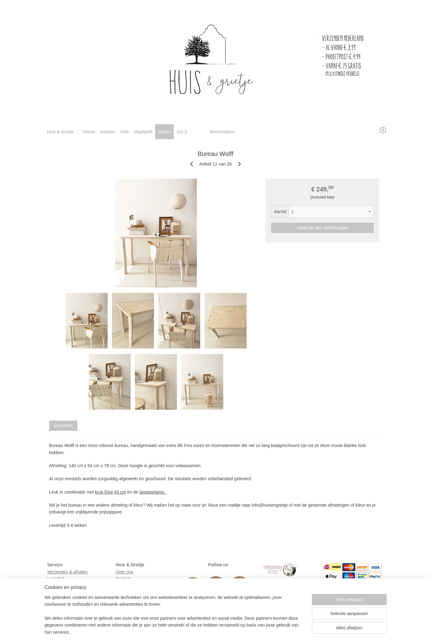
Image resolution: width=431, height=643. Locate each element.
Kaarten (107, 131)
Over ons (124, 571)
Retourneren (59, 585)
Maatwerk (143, 131)
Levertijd (55, 578)
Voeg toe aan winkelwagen (323, 227)
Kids (124, 131)
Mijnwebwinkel (276, 631)
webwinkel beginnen (228, 631)
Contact (123, 578)
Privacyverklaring (64, 599)
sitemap (196, 631)
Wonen (164, 131)
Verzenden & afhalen (67, 571)
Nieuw (89, 131)
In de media (127, 585)
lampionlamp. (152, 492)
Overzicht (63, 425)
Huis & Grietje (60, 131)
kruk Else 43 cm (110, 492)
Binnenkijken (222, 131)
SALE (182, 131)
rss (207, 631)
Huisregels (57, 592)
